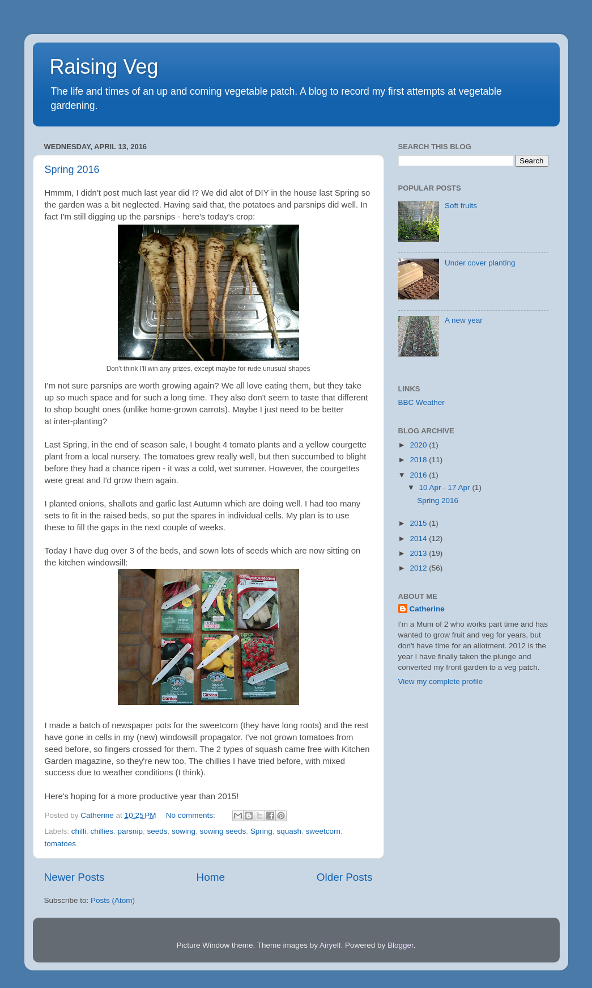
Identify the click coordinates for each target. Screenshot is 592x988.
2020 (419, 445)
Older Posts (345, 877)
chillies (102, 831)
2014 (419, 538)
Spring (261, 831)
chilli (78, 831)
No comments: (192, 815)
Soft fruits (461, 205)
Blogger (400, 945)
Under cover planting (480, 263)
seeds (157, 831)
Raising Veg (104, 66)
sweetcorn (322, 831)
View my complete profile (440, 681)
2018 (419, 459)
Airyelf (330, 945)
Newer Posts (74, 877)
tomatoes (60, 843)
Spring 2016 (72, 169)
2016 (419, 475)
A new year (464, 320)
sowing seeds (223, 831)
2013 (419, 553)
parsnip (130, 831)
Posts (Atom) (113, 900)
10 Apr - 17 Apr (445, 487)
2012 (419, 568)
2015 (419, 523)
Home (211, 877)
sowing (183, 831)
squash (288, 831)
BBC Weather (421, 402)
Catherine (427, 609)
